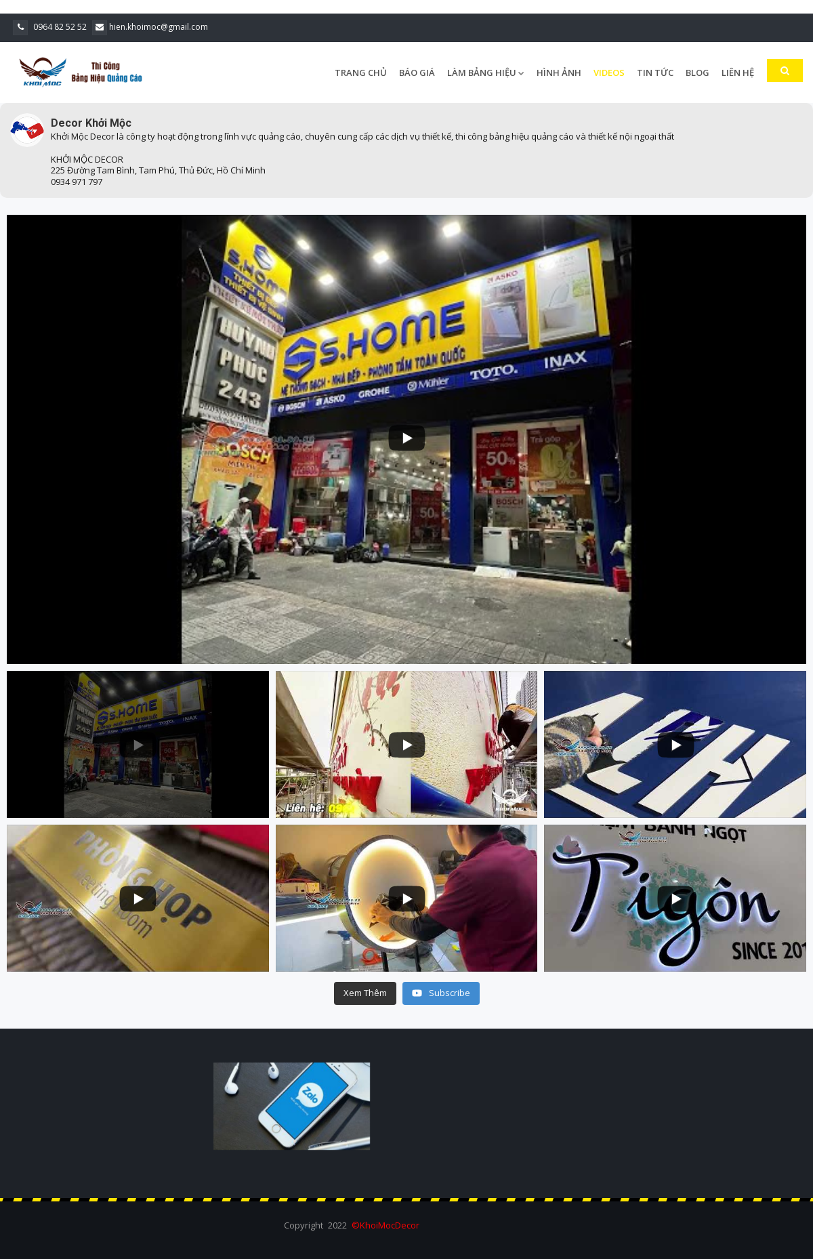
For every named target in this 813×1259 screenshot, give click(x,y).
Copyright (303, 1225)
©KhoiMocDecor (385, 1225)
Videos (609, 72)
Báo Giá (417, 72)
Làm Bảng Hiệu (485, 72)
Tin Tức (655, 72)
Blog (697, 72)
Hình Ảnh (559, 72)
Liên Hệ (738, 72)
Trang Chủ (361, 72)
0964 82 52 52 (50, 27)
